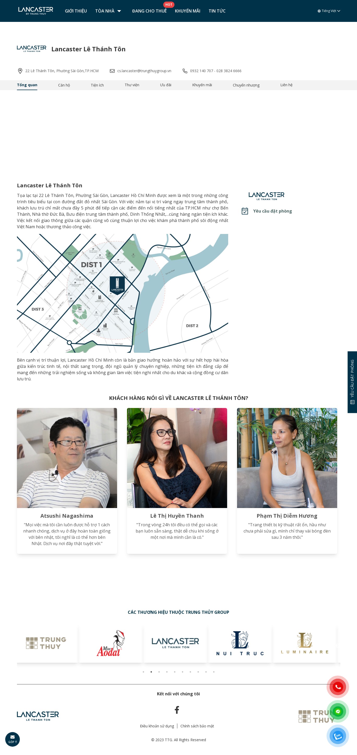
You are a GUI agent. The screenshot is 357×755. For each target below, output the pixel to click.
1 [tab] (143, 671)
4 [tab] (167, 671)
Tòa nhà (109, 11)
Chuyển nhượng (246, 85)
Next (337, 645)
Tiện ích (97, 85)
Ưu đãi (165, 84)
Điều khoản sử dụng (157, 725)
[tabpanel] (49, 643)
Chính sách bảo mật (197, 725)
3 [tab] (159, 671)
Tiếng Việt (329, 11)
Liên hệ (286, 84)
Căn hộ (64, 85)
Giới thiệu (76, 11)
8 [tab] (198, 671)
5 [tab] (174, 671)
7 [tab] (190, 671)
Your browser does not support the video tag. (178, 132)
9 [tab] (206, 671)
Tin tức (217, 11)
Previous (19, 645)
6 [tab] (182, 671)
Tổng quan (27, 84)
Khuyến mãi (187, 11)
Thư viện (132, 84)
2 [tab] (151, 671)
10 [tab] (213, 671)
